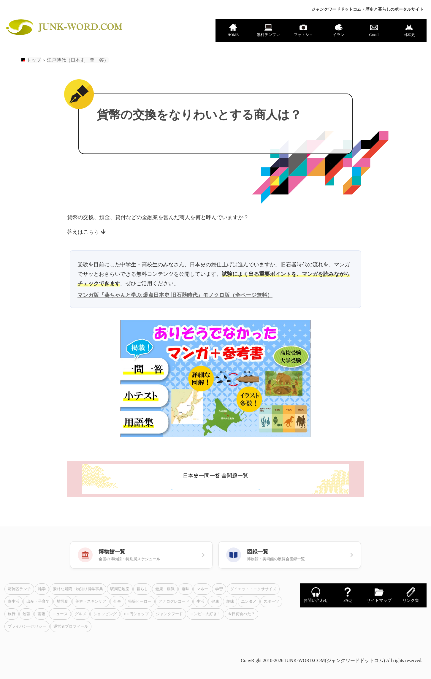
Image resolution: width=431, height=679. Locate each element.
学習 (219, 589)
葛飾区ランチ (19, 589)
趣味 (185, 589)
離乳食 (62, 601)
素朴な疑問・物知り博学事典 (78, 589)
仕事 (117, 601)
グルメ (80, 614)
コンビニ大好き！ (205, 614)
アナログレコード (174, 601)
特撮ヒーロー (139, 601)
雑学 (42, 589)
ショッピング (105, 614)
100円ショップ (136, 614)
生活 (200, 601)
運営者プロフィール (70, 626)
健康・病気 (165, 589)
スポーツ (271, 601)
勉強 (26, 614)
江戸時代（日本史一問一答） (78, 60)
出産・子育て (38, 601)
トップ (34, 60)
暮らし (142, 589)
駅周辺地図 (119, 589)
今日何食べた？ (241, 614)
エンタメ (248, 601)
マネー (202, 589)
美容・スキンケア (90, 601)
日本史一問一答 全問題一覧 (215, 476)
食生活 (13, 601)
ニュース (60, 614)
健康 (215, 601)
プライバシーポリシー (27, 626)
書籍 (41, 614)
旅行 (11, 614)
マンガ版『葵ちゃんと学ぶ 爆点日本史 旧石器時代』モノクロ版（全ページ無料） (174, 295)
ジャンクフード (169, 614)
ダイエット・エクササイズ (253, 589)
